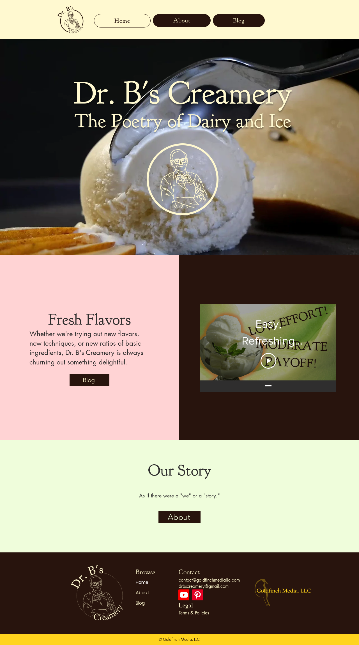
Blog (140, 603)
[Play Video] (268, 361)
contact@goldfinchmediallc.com (209, 580)
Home (142, 582)
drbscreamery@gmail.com (204, 586)
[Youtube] (183, 594)
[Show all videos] (268, 386)
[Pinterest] (197, 594)
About (142, 592)
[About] (179, 517)
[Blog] (89, 380)
